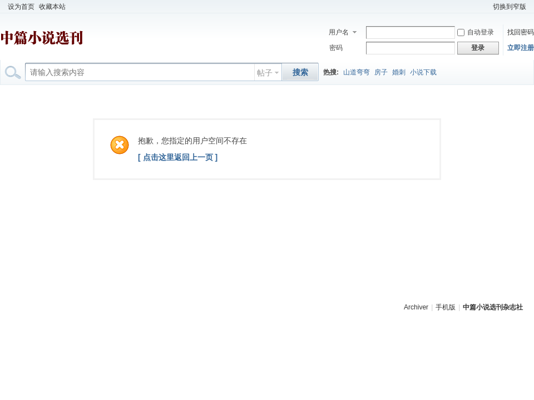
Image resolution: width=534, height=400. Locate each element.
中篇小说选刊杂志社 (493, 307)
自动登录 (475, 32)
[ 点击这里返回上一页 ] (177, 157)
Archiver (416, 307)
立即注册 (520, 48)
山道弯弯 (356, 72)
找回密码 (520, 32)
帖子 (265, 72)
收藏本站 (52, 7)
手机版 (446, 307)
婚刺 (399, 72)
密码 (336, 48)
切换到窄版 (509, 7)
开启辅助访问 (486, 6)
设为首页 (21, 7)
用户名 (339, 32)
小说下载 (423, 72)
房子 (381, 72)
